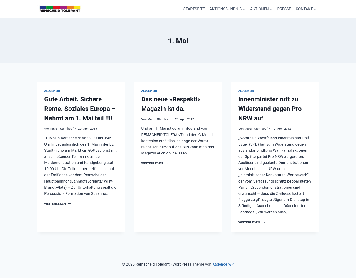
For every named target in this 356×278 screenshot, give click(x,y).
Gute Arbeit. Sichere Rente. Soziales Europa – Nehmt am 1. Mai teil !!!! (80, 108)
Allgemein (52, 91)
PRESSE (284, 9)
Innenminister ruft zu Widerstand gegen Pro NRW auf (270, 108)
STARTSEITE (194, 9)
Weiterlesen (57, 203)
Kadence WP (223, 264)
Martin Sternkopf (62, 128)
